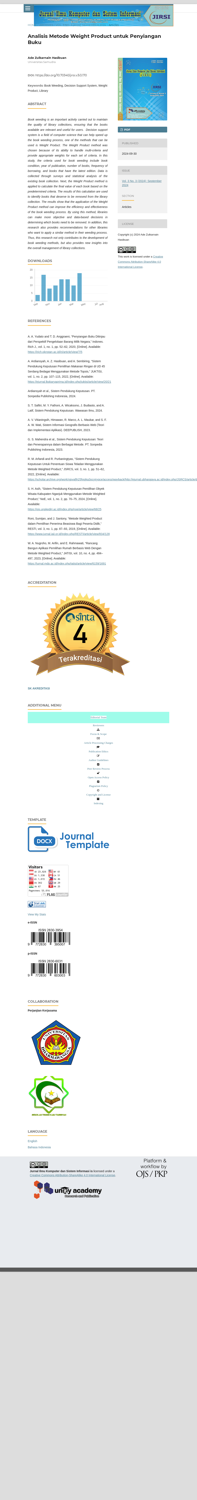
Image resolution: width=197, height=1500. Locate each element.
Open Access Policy (98, 777)
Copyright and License (98, 794)
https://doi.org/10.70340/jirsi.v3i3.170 (61, 75)
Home (32, 25)
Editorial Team (98, 717)
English (32, 1141)
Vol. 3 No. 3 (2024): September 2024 (81, 25)
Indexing (98, 803)
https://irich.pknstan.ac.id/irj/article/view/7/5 (55, 352)
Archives (46, 25)
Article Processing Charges (98, 742)
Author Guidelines (98, 760)
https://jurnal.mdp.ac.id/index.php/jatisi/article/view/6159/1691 (67, 563)
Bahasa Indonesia (39, 1147)
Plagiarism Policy (98, 786)
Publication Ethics (98, 751)
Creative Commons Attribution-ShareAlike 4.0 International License (140, 261)
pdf (126, 129)
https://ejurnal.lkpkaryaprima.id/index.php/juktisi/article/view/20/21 (69, 381)
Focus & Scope (98, 733)
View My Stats (37, 914)
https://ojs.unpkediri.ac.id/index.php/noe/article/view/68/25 (64, 509)
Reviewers (98, 725)
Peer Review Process (98, 768)
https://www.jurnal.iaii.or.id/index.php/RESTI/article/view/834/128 (69, 534)
